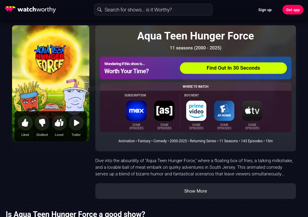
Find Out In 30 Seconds (233, 68)
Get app (293, 10)
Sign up (265, 10)
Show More (195, 191)
